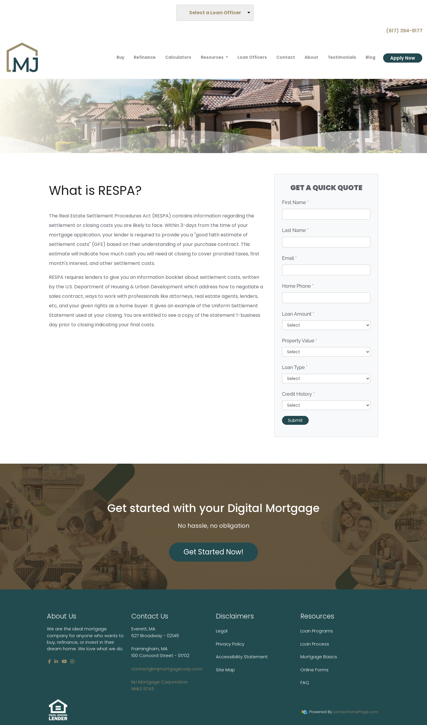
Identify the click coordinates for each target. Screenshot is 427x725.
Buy (120, 57)
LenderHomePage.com (355, 711)
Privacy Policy (230, 644)
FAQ (304, 682)
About (311, 57)
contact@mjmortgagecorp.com (166, 679)
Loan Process (314, 644)
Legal (221, 631)
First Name (295, 202)
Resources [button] (212, 57)
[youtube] (64, 661)
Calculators (178, 57)
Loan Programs (316, 631)
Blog (370, 57)
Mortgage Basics (318, 657)
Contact (285, 57)
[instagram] (72, 661)
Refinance (145, 57)
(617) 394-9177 (402, 30)
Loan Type (294, 367)
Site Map (225, 670)
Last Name (295, 230)
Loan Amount (298, 314)
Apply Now (402, 58)
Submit (295, 420)
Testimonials (342, 57)
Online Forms (314, 670)
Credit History (298, 394)
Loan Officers (252, 57)
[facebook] (49, 661)
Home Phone (297, 286)
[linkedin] (56, 661)
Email (289, 258)
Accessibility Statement (242, 657)
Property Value (299, 341)
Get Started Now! (213, 552)
